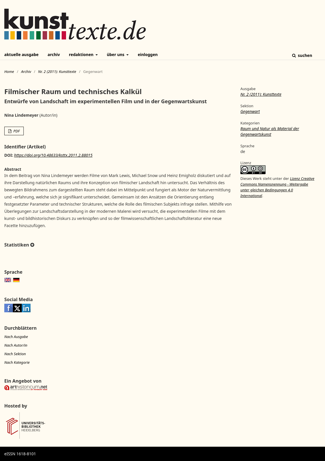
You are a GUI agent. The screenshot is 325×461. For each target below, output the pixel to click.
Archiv (54, 54)
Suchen (304, 55)
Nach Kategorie (17, 362)
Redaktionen (81, 54)
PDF (16, 131)
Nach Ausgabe (16, 336)
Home (9, 71)
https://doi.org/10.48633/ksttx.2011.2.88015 (53, 155)
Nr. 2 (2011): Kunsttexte (57, 71)
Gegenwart (250, 111)
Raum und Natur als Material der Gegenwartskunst (269, 131)
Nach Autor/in (15, 345)
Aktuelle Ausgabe (21, 54)
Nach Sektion (15, 353)
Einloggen (148, 54)
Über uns (116, 54)
